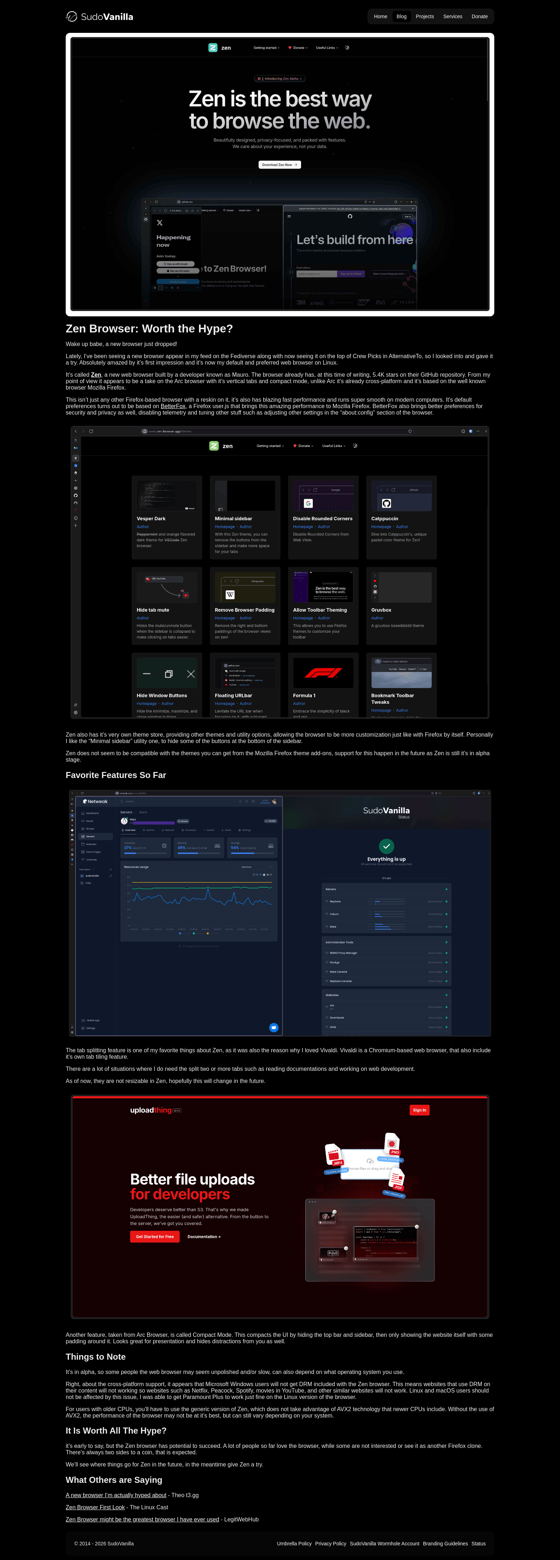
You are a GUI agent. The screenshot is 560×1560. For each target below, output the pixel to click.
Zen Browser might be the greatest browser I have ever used (142, 1519)
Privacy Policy (330, 1543)
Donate (480, 16)
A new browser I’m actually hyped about (116, 1495)
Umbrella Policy (294, 1543)
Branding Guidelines (445, 1543)
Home (380, 16)
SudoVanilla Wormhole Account (385, 1543)
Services (452, 16)
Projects (425, 16)
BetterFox (173, 406)
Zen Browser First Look (95, 1507)
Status (478, 1543)
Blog (402, 16)
